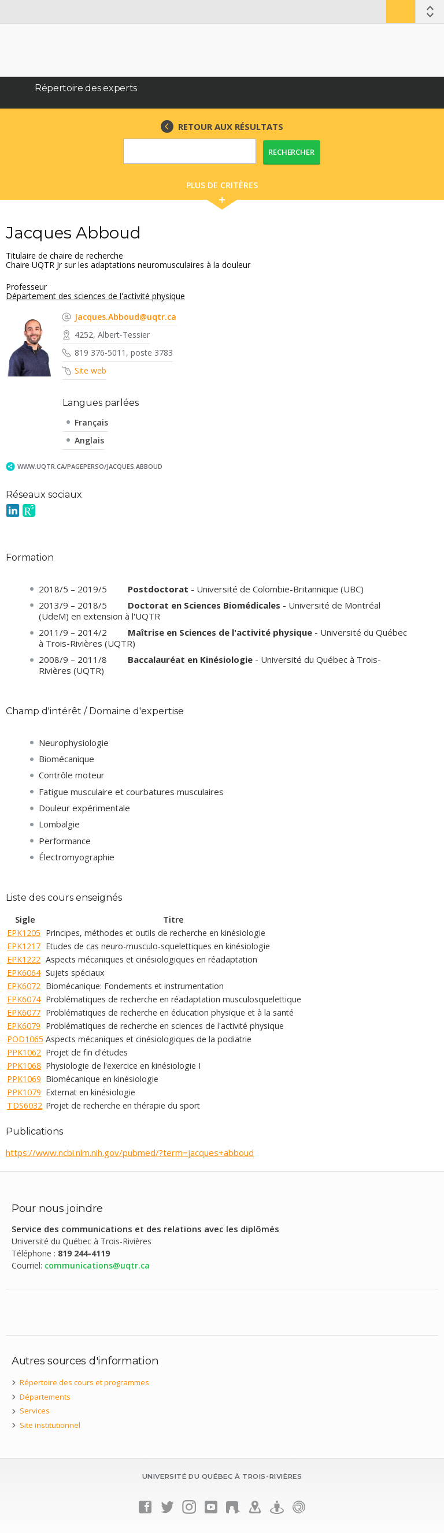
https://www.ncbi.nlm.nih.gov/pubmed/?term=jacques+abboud (130, 1152)
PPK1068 (24, 1065)
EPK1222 (23, 959)
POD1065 (25, 1039)
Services (35, 1410)
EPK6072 (23, 985)
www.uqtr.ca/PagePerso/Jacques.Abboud (89, 466)
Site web (90, 370)
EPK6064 (23, 972)
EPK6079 (23, 1025)
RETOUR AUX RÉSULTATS (230, 126)
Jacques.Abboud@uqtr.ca (125, 316)
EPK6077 (23, 1012)
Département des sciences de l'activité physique (95, 295)
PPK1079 (24, 1092)
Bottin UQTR (400, 11)
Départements (45, 1397)
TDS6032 (24, 1105)
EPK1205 (23, 932)
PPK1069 (24, 1078)
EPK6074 (23, 999)
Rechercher (291, 152)
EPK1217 (23, 946)
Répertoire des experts (86, 88)
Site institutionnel (50, 1425)
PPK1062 (24, 1052)
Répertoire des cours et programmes (84, 1382)
